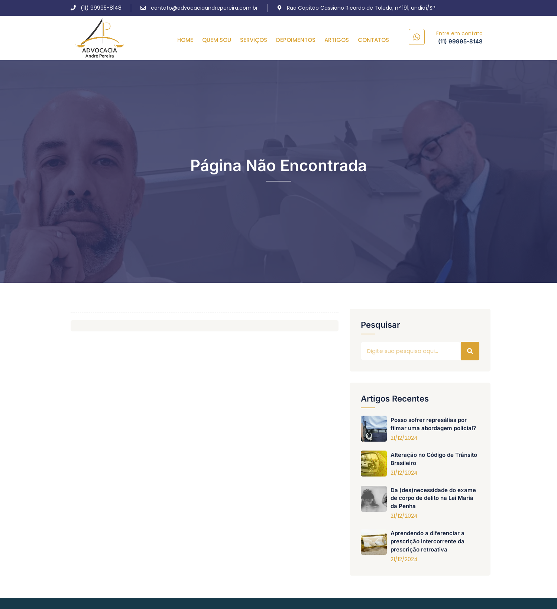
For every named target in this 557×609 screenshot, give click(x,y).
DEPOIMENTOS (295, 40)
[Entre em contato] (417, 37)
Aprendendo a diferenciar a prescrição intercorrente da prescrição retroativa (427, 541)
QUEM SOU (216, 40)
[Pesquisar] (470, 351)
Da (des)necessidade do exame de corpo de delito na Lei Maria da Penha (433, 498)
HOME (185, 40)
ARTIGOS (336, 40)
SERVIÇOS (253, 40)
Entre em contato (459, 33)
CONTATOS (373, 40)
